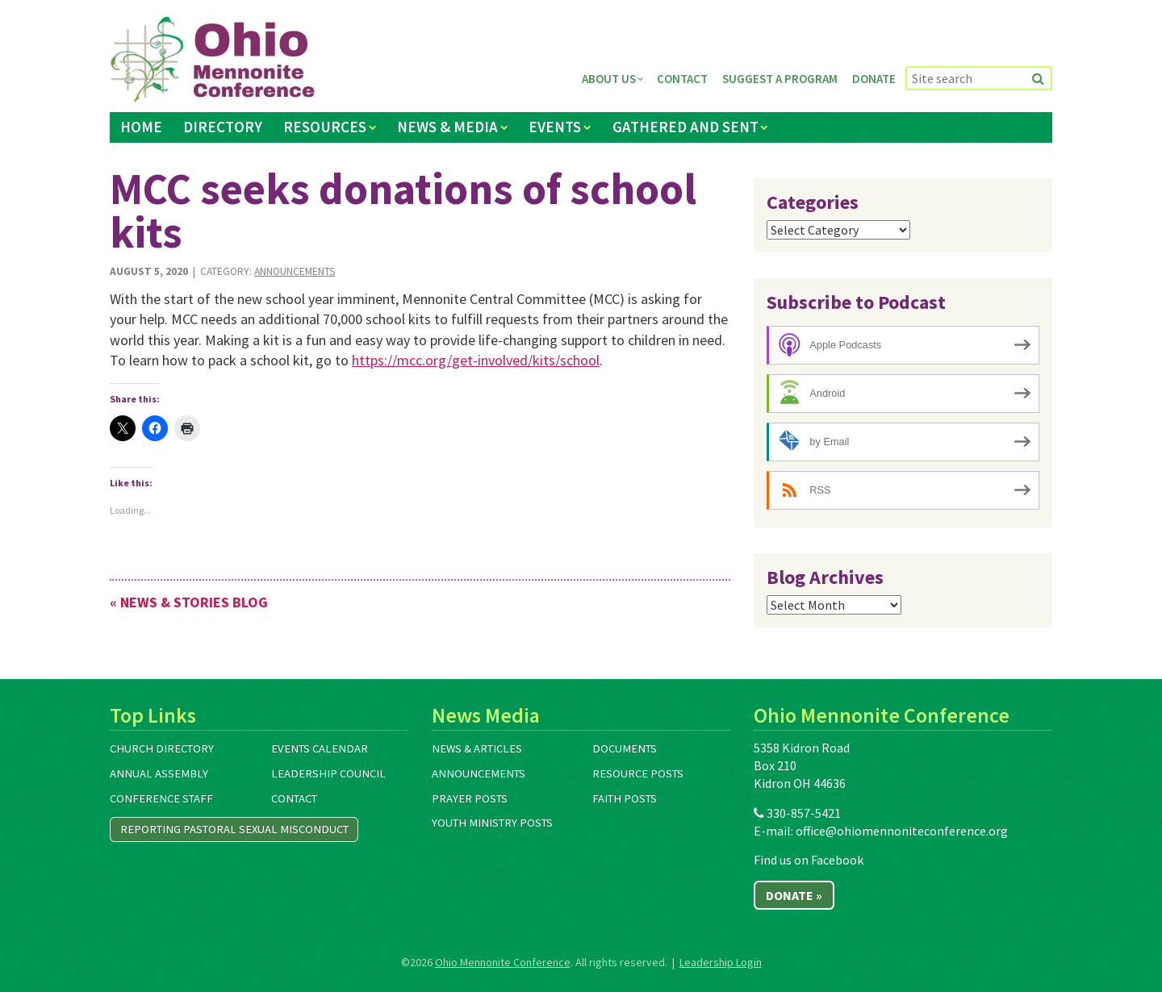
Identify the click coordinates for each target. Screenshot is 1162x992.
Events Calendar (319, 748)
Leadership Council (328, 773)
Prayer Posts (470, 798)
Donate (874, 78)
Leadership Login (720, 962)
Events (555, 126)
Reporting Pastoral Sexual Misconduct (234, 829)
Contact (682, 78)
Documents (624, 748)
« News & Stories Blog (189, 602)
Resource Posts (637, 773)
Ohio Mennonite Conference (503, 962)
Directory (222, 126)
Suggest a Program (780, 78)
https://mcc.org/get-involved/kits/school (476, 360)
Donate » (794, 895)
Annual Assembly (159, 773)
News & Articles (477, 748)
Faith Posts (624, 798)
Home (141, 126)
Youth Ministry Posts (492, 822)
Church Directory (162, 748)
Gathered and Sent (685, 126)
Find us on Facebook (808, 860)
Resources (324, 126)
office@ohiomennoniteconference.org (902, 831)
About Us (609, 78)
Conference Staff (161, 798)
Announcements (294, 271)
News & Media (447, 126)
